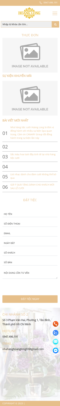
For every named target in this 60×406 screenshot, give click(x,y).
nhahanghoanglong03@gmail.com (23, 349)
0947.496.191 (48, 2)
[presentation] (19, 288)
